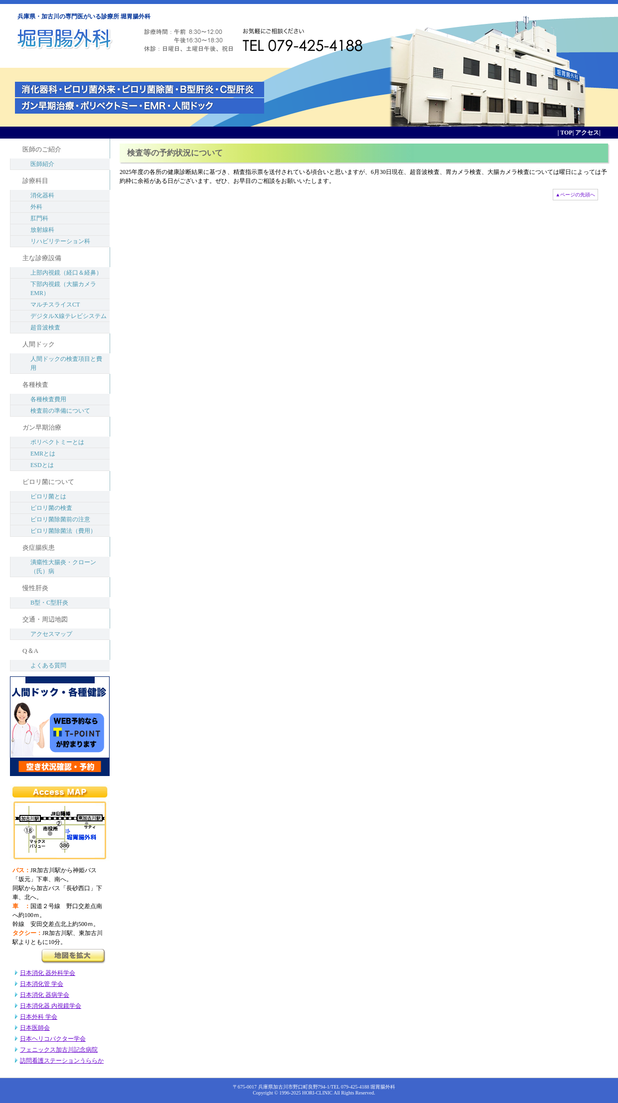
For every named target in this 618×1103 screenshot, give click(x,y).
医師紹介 (42, 163)
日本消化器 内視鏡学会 (50, 1005)
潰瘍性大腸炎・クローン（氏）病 (63, 567)
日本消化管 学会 (41, 983)
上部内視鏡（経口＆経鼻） (66, 272)
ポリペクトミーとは (57, 442)
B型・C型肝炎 (49, 602)
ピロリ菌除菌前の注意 (60, 519)
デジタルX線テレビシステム (68, 316)
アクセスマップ (51, 633)
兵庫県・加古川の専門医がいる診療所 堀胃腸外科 (84, 16)
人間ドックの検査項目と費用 (66, 363)
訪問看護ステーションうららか (62, 1060)
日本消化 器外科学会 (47, 972)
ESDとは (42, 465)
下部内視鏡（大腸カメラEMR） (63, 289)
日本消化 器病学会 (44, 994)
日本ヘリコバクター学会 (53, 1038)
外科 (36, 206)
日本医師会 (35, 1027)
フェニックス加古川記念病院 (59, 1049)
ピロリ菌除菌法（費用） (63, 530)
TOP (565, 132)
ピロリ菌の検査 (51, 507)
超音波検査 (45, 327)
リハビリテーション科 (60, 241)
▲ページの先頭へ (576, 194)
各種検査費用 (48, 399)
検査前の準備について (60, 410)
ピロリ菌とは (48, 496)
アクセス (586, 132)
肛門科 (39, 218)
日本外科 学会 (38, 1016)
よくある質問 (48, 665)
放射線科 (42, 229)
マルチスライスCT (55, 304)
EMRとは (42, 453)
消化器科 (42, 195)
